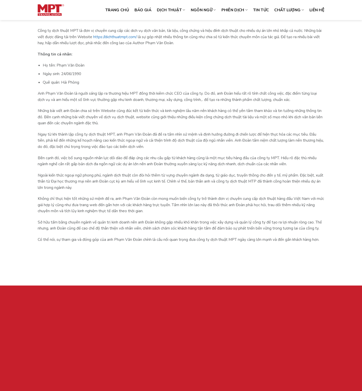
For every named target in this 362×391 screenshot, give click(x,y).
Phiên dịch (234, 10)
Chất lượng (289, 10)
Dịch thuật (171, 10)
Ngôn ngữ (203, 10)
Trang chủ (117, 10)
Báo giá (142, 10)
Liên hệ (316, 10)
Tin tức (261, 10)
